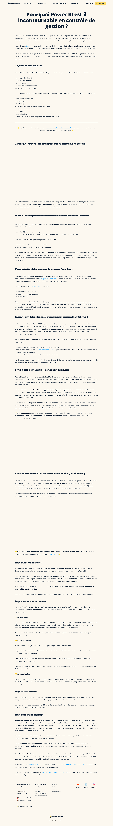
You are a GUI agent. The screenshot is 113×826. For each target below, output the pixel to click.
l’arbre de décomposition (46, 351)
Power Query (36, 288)
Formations (28, 4)
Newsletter (74, 4)
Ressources (42, 4)
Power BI (29, 48)
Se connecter (87, 4)
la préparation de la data (48, 280)
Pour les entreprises (59, 4)
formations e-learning (37, 766)
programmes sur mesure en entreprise (69, 766)
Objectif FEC (54, 556)
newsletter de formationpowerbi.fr (54, 774)
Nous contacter (100, 4)
